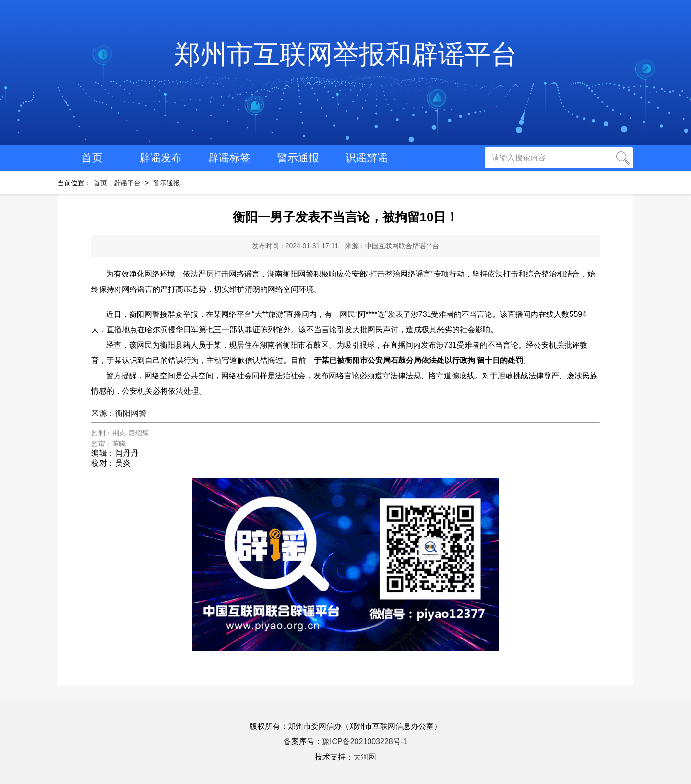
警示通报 (298, 158)
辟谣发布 (161, 158)
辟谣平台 (127, 183)
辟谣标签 (229, 158)
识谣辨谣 (367, 158)
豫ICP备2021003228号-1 (364, 741)
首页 (92, 158)
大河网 (364, 757)
